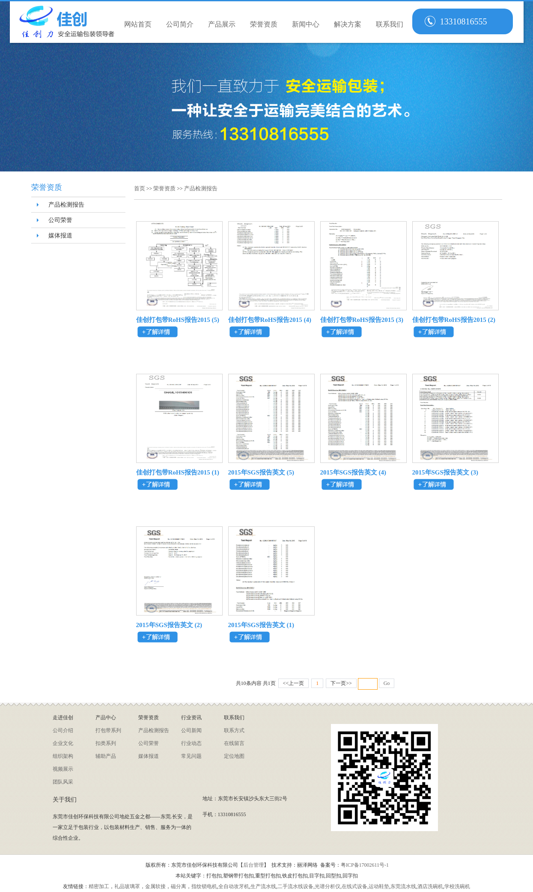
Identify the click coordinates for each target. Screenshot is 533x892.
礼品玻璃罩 (127, 886)
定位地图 (234, 756)
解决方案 (347, 24)
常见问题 (191, 756)
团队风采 (63, 782)
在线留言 (234, 743)
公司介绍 (63, 730)
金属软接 (155, 886)
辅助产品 (105, 756)
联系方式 (234, 730)
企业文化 (63, 743)
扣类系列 (105, 743)
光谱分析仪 (327, 886)
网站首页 (138, 24)
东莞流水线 (403, 886)
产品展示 (221, 24)
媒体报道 (60, 235)
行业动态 (191, 743)
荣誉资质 (263, 24)
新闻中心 (305, 24)
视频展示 (63, 769)
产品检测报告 (66, 204)
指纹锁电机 (204, 886)
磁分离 (178, 886)
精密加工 (99, 886)
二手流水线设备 (295, 886)
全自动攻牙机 (233, 886)
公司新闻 (191, 730)
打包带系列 (108, 730)
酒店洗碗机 (430, 886)
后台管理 (253, 865)
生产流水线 (263, 886)
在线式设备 (354, 886)
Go (387, 683)
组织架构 (63, 756)
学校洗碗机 (457, 886)
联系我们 (389, 24)
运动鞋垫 (379, 886)
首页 (140, 188)
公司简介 (180, 24)
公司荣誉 (60, 220)
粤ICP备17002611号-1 (365, 865)
